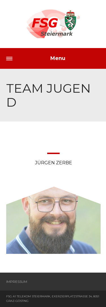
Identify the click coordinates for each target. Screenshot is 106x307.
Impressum (16, 281)
